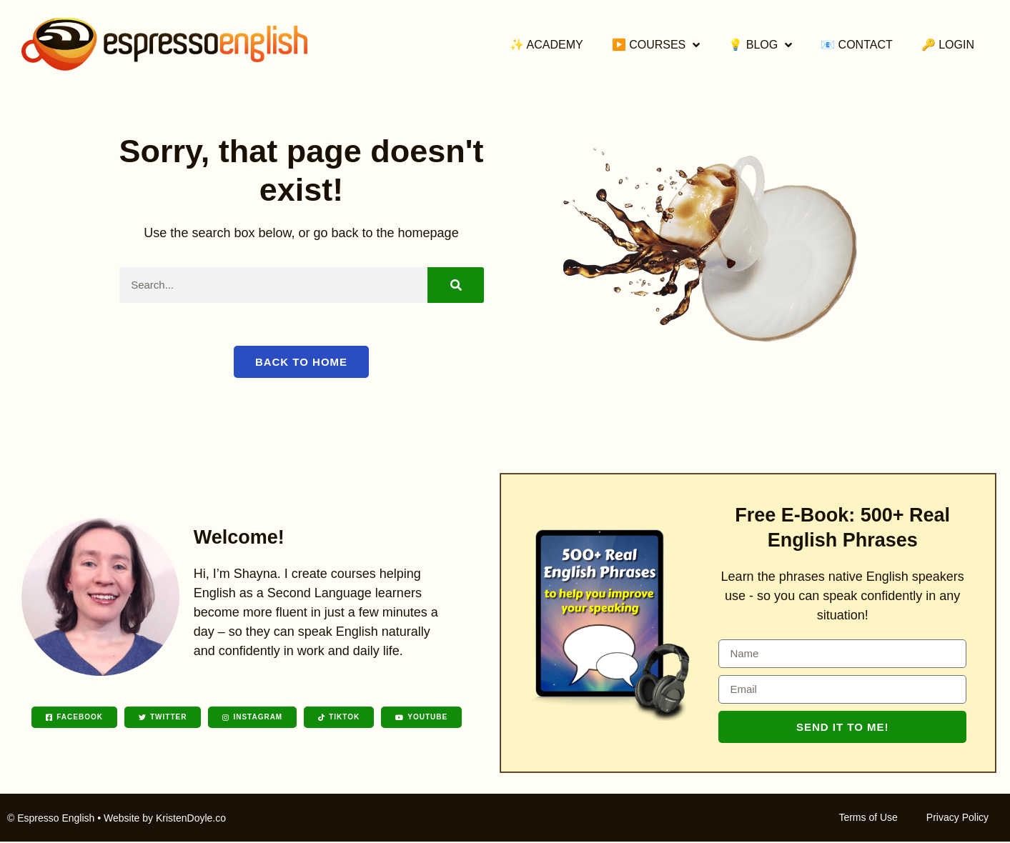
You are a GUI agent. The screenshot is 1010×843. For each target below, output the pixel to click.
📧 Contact (857, 45)
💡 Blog (760, 45)
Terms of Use (867, 818)
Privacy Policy (957, 818)
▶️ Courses (656, 45)
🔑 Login (947, 45)
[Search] (455, 285)
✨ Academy (546, 45)
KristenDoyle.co (191, 819)
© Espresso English (50, 819)
